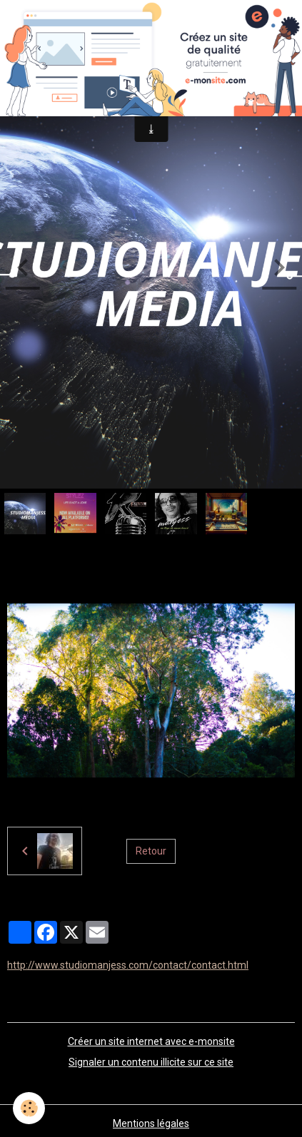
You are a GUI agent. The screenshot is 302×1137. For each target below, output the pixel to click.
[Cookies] (29, 1108)
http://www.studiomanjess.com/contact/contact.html (127, 965)
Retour (151, 851)
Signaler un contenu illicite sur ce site (151, 1062)
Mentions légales (151, 1123)
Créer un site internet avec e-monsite (151, 1041)
